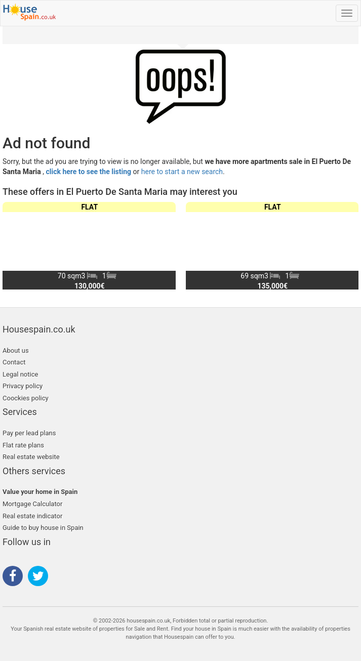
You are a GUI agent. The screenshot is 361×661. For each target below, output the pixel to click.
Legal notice (20, 374)
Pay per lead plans (29, 433)
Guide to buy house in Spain (43, 527)
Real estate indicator (32, 516)
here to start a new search (182, 172)
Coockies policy (26, 398)
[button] (346, 245)
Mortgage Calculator (32, 504)
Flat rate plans (23, 445)
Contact (14, 362)
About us (16, 350)
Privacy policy (23, 386)
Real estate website (31, 457)
